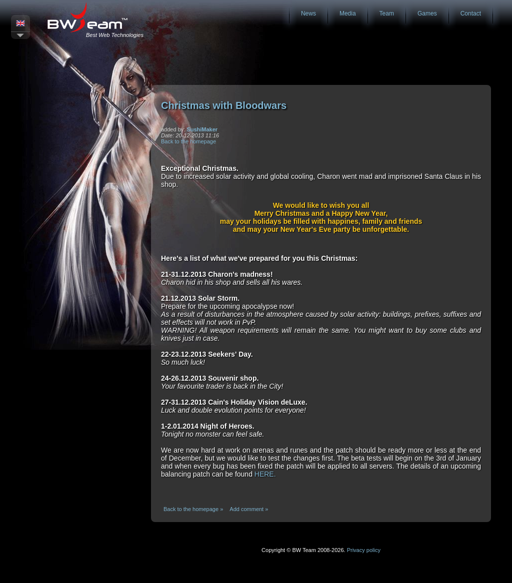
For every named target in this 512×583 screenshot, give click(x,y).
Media (348, 13)
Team (387, 13)
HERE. (265, 474)
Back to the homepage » (193, 509)
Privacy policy (363, 550)
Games (427, 13)
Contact (470, 13)
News (308, 13)
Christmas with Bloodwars (223, 105)
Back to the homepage (188, 141)
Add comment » (249, 509)
